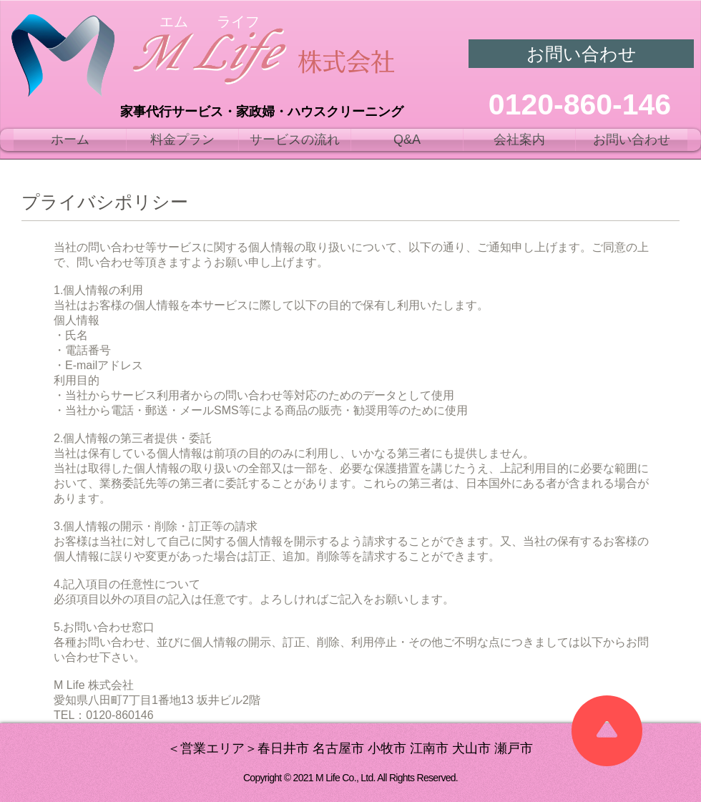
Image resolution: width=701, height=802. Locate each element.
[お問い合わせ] (581, 53)
